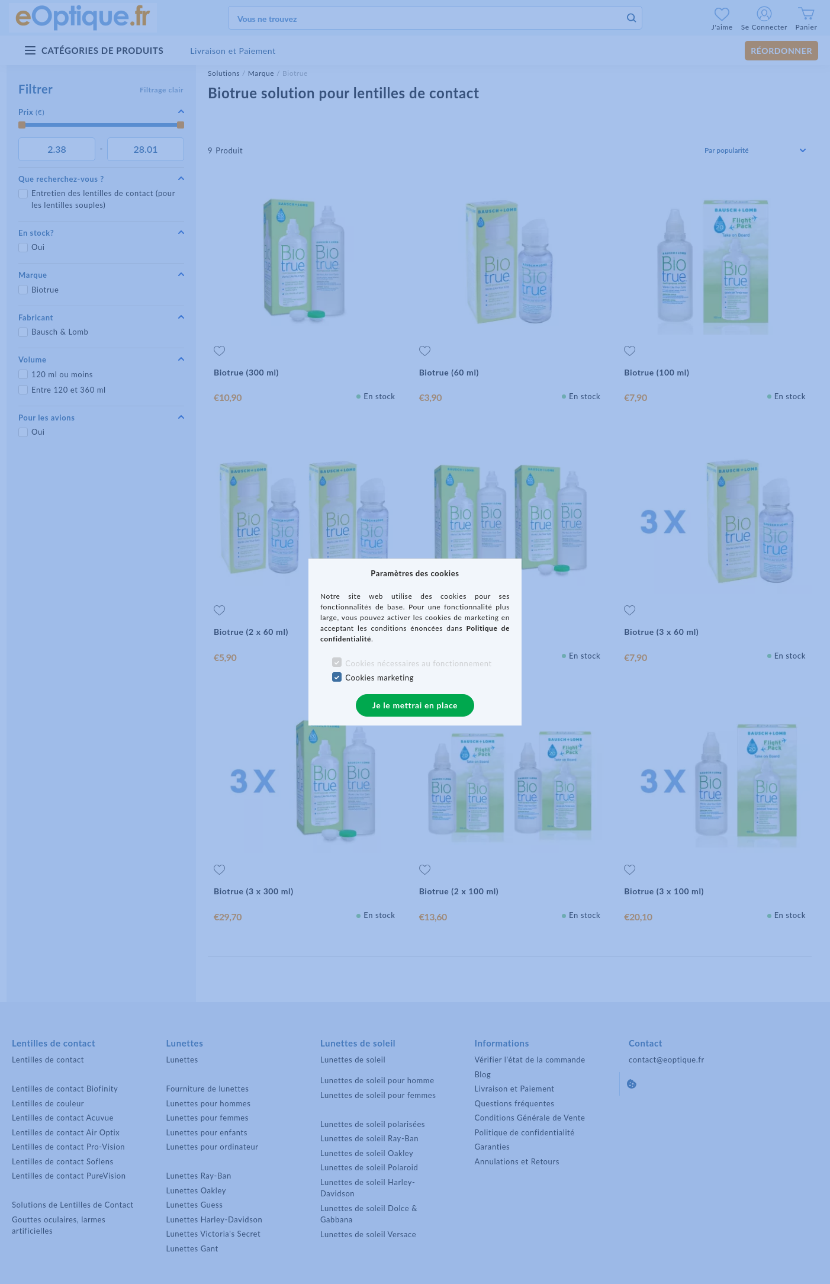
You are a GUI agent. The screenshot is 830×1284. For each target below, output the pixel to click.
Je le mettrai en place (415, 705)
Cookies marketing (379, 677)
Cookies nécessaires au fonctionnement (418, 663)
